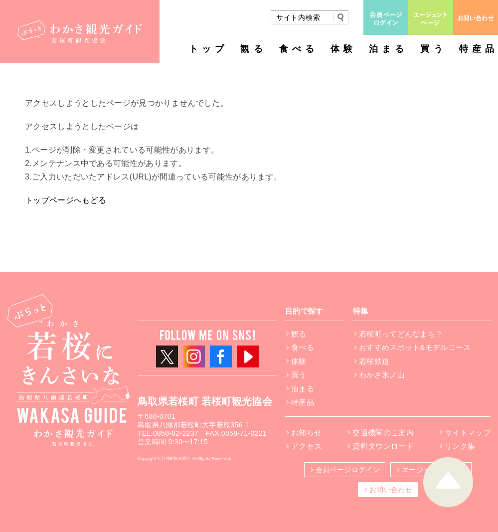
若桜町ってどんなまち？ (401, 334)
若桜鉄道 (374, 361)
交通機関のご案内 (383, 432)
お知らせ (306, 432)
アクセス (306, 446)
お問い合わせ (390, 490)
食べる (298, 49)
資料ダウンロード (383, 446)
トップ (208, 49)
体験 (343, 49)
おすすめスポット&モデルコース (415, 347)
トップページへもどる (65, 200)
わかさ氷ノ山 (382, 374)
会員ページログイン (348, 470)
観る (253, 49)
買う (433, 49)
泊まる (388, 49)
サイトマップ (468, 432)
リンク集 (460, 446)
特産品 (478, 49)
